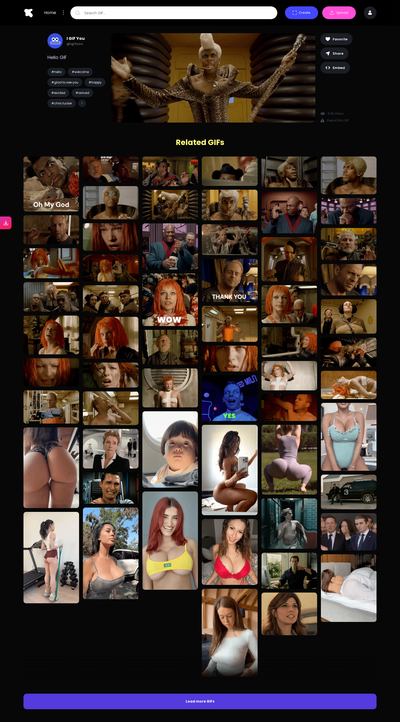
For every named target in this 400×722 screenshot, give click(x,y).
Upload (339, 12)
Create (301, 12)
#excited (58, 93)
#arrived (82, 93)
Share (334, 53)
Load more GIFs (200, 614)
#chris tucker (61, 103)
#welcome (80, 72)
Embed (335, 67)
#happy (95, 82)
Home (50, 13)
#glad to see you (64, 82)
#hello (56, 72)
